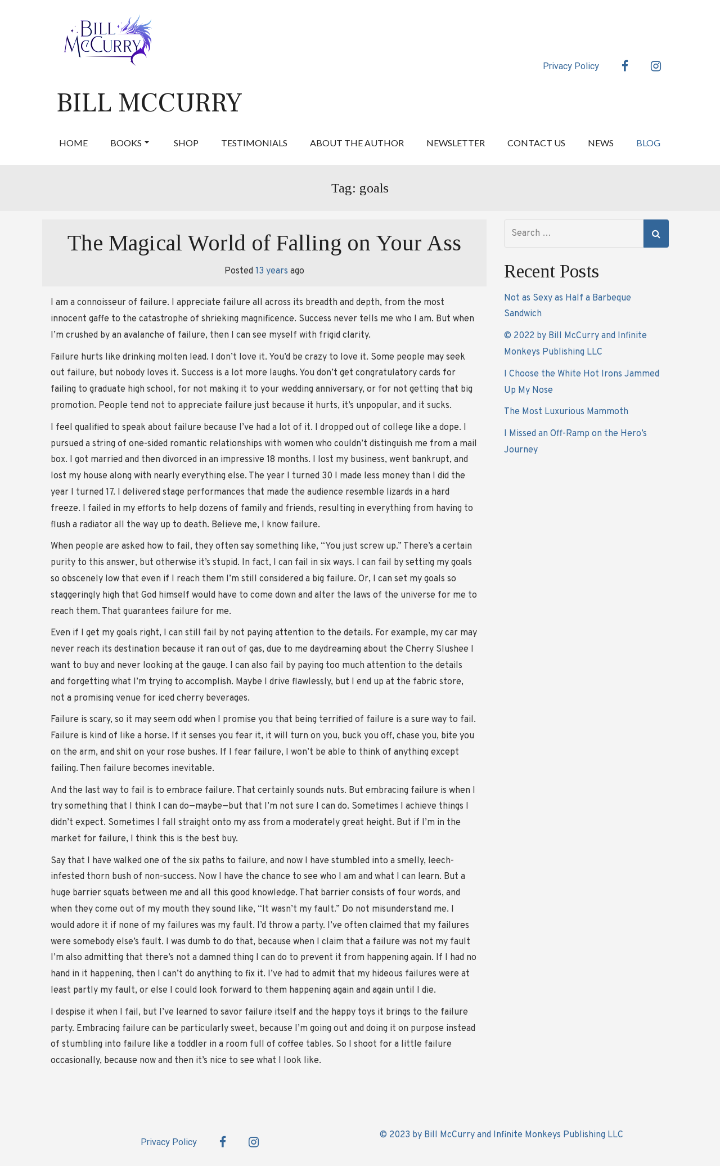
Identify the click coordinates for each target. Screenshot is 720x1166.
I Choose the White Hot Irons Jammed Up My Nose (581, 382)
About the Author (357, 142)
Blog (648, 142)
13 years (271, 271)
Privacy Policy (571, 66)
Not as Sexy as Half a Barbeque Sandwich (567, 306)
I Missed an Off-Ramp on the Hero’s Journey (575, 442)
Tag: (360, 188)
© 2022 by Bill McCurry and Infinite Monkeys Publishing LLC (575, 344)
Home (73, 142)
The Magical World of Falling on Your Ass (264, 242)
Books (129, 142)
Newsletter (455, 142)
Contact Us (536, 142)
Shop (186, 142)
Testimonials (254, 142)
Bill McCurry (149, 103)
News (601, 142)
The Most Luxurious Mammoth (566, 412)
